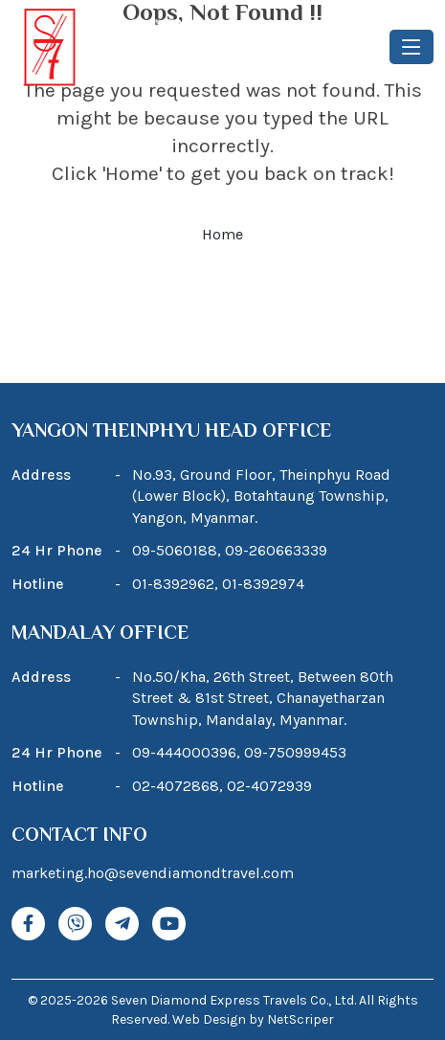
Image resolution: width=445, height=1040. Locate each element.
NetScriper (300, 1019)
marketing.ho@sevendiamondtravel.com (152, 873)
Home (222, 234)
